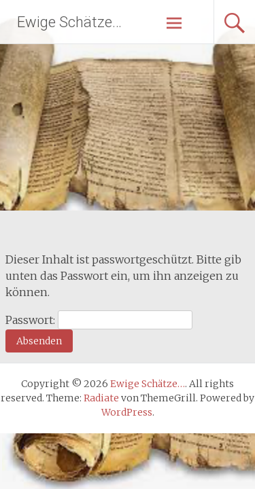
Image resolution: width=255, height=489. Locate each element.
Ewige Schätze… (69, 22)
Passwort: (98, 320)
